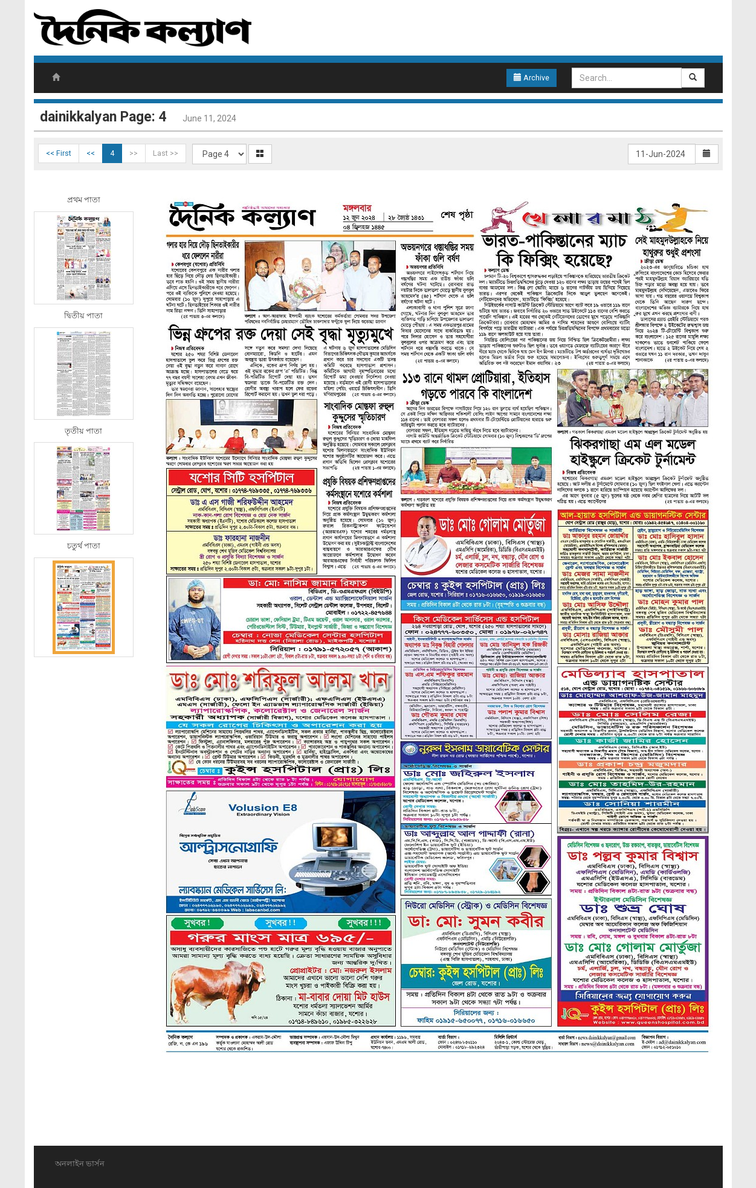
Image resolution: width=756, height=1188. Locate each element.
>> (133, 153)
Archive (531, 77)
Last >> (165, 153)
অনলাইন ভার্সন (80, 1163)
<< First (58, 153)
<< (90, 153)
